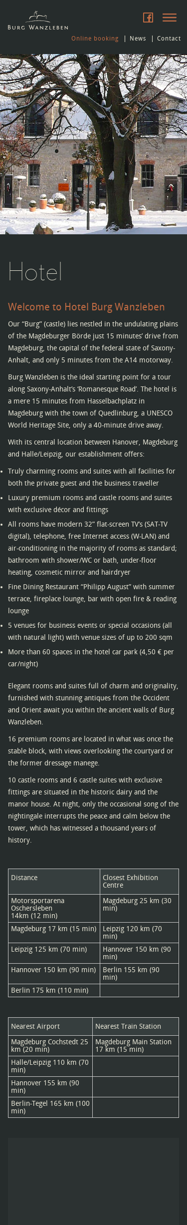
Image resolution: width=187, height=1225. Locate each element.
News (138, 39)
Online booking (95, 39)
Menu (169, 17)
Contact (169, 39)
